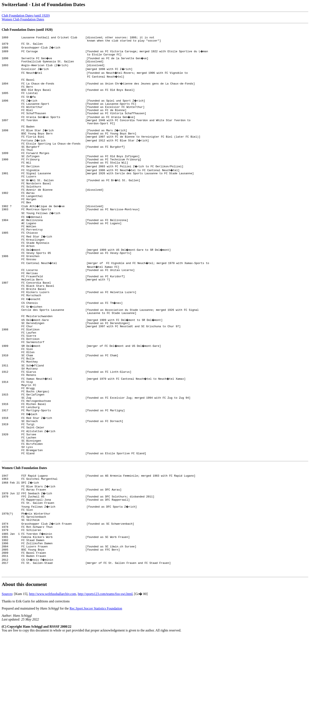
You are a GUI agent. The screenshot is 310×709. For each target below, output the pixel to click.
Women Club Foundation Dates (23, 19)
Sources (7, 667)
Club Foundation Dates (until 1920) (26, 15)
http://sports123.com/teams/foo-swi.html (105, 667)
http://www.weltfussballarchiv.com (52, 667)
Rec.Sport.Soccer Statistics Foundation (96, 682)
